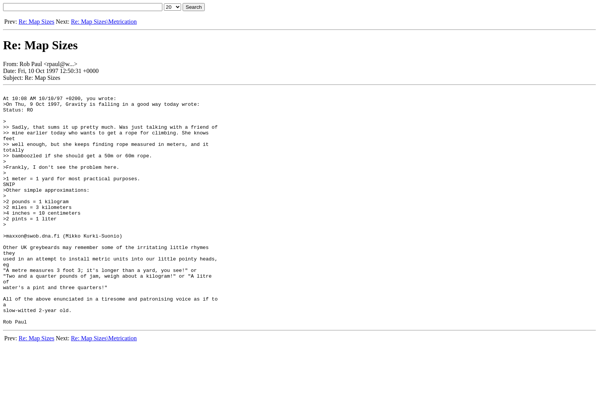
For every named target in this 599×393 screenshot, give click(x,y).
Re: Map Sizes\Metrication (104, 21)
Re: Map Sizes (36, 21)
